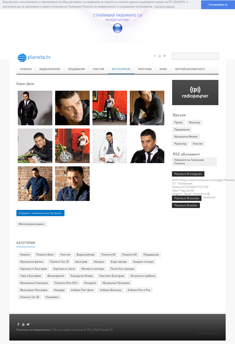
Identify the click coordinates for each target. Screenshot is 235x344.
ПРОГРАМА (145, 68)
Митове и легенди (92, 268)
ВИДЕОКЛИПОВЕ (49, 68)
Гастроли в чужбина (142, 275)
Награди (59, 289)
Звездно (99, 261)
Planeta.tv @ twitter (186, 205)
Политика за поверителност (33, 329)
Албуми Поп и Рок (139, 289)
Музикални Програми (116, 282)
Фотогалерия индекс (31, 223)
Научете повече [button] (164, 6)
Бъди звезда (119, 261)
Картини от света (64, 268)
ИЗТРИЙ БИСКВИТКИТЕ (190, 68)
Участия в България (111, 275)
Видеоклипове (86, 254)
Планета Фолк (45, 254)
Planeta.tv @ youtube (186, 198)
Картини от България (33, 268)
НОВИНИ (25, 68)
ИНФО (163, 68)
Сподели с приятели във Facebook (39, 213)
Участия (65, 254)
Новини (25, 254)
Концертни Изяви (82, 275)
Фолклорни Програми (33, 289)
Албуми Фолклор (110, 289)
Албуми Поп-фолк (82, 289)
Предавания (151, 254)
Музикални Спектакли (34, 282)
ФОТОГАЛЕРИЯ (121, 68)
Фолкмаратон (55, 275)
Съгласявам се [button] (218, 4)
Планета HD (129, 254)
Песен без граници (122, 268)
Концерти (90, 282)
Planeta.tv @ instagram (188, 173)
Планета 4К (108, 254)
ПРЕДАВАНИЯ (76, 68)
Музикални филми (31, 261)
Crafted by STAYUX (208, 333)
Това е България (30, 275)
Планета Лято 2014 (66, 282)
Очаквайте (52, 297)
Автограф (81, 261)
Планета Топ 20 (59, 261)
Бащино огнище (143, 261)
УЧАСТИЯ (98, 68)
